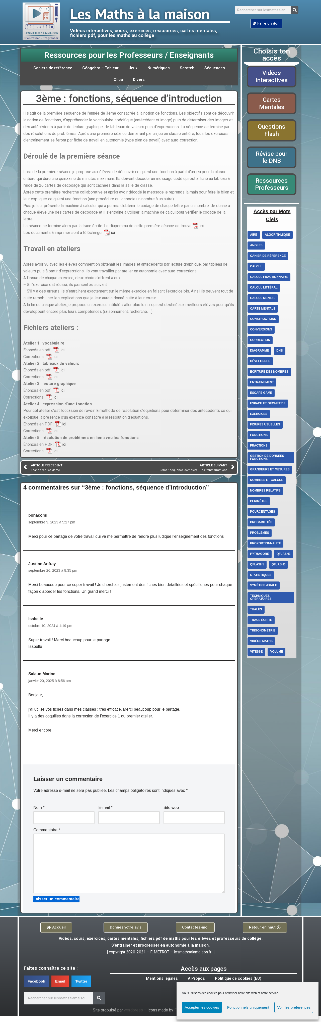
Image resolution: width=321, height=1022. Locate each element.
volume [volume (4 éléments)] (276, 653)
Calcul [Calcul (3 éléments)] (256, 267)
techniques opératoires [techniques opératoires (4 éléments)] (261, 599)
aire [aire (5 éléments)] (253, 235)
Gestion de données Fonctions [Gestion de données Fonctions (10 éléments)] (267, 458)
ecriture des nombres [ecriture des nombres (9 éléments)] (269, 372)
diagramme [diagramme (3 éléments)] (259, 351)
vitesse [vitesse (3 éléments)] (256, 653)
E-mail (105, 812)
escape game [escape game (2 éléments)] (261, 394)
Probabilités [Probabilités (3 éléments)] (261, 523)
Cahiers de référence (51, 68)
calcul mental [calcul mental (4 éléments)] (263, 299)
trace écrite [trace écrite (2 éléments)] (261, 621)
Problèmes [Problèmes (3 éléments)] (259, 534)
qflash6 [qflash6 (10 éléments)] (279, 565)
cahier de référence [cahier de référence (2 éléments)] (268, 256)
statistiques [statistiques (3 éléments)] (261, 576)
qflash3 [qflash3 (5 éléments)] (284, 555)
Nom (38, 812)
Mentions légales (161, 984)
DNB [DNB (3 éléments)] (280, 351)
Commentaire (46, 835)
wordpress (133, 1016)
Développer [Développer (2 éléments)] (260, 362)
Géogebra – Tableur (100, 68)
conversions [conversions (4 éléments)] (261, 330)
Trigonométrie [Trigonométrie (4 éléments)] (262, 632)
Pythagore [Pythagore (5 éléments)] (259, 555)
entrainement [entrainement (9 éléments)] (262, 383)
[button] (266, 23)
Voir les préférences (293, 1007)
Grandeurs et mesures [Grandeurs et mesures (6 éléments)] (270, 470)
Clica (118, 79)
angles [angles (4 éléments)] (256, 246)
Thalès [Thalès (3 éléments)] (256, 611)
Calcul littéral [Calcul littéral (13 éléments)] (264, 288)
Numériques (159, 68)
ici (202, 227)
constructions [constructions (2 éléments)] (263, 320)
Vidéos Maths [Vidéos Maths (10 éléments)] (261, 642)
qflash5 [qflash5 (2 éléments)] (257, 565)
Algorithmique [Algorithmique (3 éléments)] (277, 235)
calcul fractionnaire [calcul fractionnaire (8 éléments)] (269, 277)
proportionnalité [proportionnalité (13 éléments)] (265, 544)
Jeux (133, 68)
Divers (139, 79)
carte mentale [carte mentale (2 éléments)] (263, 309)
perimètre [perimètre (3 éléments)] (259, 502)
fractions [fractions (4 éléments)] (259, 446)
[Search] (294, 10)
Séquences (216, 68)
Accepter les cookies (202, 1007)
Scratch (188, 68)
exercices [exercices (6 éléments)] (258, 415)
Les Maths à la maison (140, 13)
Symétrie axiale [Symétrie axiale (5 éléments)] (263, 587)
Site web (171, 812)
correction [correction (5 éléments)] (260, 341)
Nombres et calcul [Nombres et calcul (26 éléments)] (266, 481)
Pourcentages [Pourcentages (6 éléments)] (262, 513)
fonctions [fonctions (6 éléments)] (259, 436)
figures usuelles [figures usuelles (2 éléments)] (265, 425)
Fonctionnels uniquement (248, 1007)
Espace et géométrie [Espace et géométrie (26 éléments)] (268, 404)
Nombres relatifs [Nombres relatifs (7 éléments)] (265, 492)
